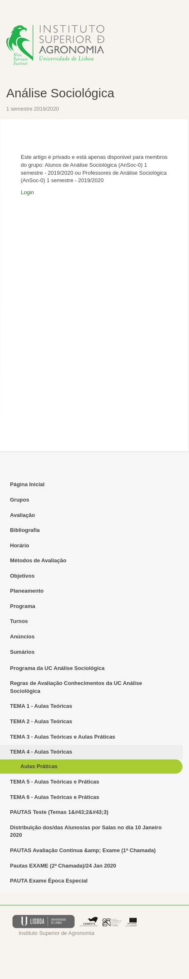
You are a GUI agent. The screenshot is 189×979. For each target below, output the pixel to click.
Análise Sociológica (60, 93)
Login (27, 192)
